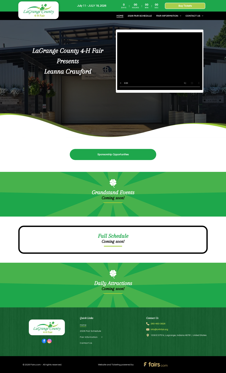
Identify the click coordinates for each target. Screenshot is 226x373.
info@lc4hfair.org (159, 329)
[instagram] (49, 341)
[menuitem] (120, 16)
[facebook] (44, 341)
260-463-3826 (158, 324)
